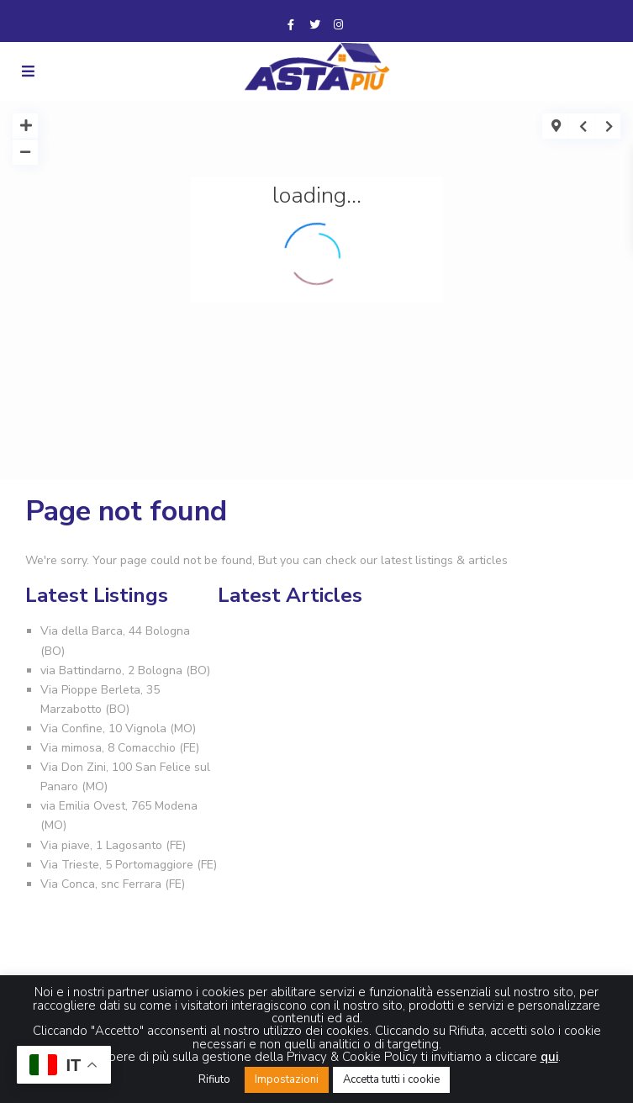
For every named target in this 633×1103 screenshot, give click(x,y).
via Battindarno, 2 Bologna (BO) (125, 670)
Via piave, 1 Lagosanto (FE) (113, 845)
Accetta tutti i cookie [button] (391, 1079)
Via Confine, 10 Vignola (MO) (118, 728)
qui (549, 1056)
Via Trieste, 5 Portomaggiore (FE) (128, 865)
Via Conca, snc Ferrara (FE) (112, 884)
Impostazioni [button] (287, 1079)
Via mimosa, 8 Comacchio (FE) (119, 748)
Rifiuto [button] (214, 1079)
